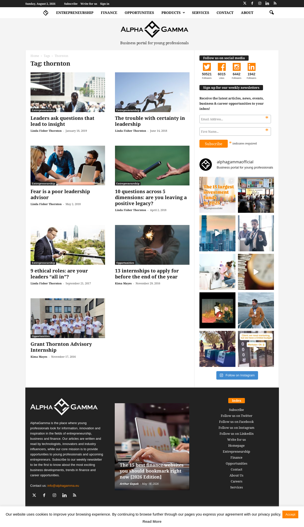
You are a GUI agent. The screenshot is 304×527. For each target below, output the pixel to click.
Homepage (236, 445)
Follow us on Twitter (236, 415)
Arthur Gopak (129, 483)
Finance (109, 12)
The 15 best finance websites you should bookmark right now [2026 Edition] (152, 471)
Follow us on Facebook (236, 421)
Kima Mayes (123, 283)
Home (35, 56)
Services (200, 12)
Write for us (88, 3)
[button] (271, 12)
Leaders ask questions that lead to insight (62, 121)
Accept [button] (290, 514)
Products (173, 12)
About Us (236, 475)
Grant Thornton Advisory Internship (61, 347)
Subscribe (70, 3)
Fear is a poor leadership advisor (60, 194)
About (247, 12)
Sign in (104, 3)
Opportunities (139, 12)
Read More (152, 521)
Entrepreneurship (74, 12)
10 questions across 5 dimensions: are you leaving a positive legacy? (151, 197)
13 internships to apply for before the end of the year (147, 273)
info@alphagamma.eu (63, 485)
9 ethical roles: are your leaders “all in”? (59, 273)
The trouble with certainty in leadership (150, 121)
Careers (236, 481)
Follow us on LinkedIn (237, 433)
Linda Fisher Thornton (46, 130)
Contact (225, 12)
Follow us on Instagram (236, 427)
